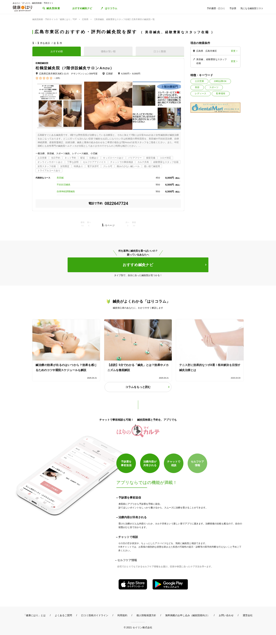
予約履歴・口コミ (216, 8)
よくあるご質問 (63, 615)
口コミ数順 (160, 51)
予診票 (232, 8)
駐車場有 (220, 93)
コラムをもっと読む (138, 386)
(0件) (58, 78)
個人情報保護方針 (146, 615)
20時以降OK (220, 81)
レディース (200, 93)
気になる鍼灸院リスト (251, 8)
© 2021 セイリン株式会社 (138, 627)
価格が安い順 (108, 51)
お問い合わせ (226, 615)
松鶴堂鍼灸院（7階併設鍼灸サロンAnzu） (75, 68)
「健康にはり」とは (34, 615)
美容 (197, 87)
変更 (233, 51)
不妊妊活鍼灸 (63, 184)
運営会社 (248, 615)
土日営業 (199, 81)
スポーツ (213, 87)
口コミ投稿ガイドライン (94, 615)
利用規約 (122, 615)
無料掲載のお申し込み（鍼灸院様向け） (187, 615)
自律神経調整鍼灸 (66, 191)
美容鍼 (60, 178)
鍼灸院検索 (53, 8)
